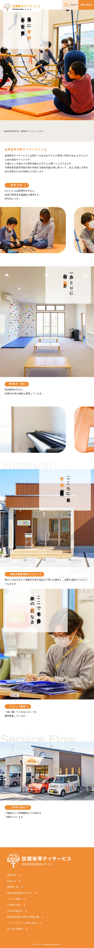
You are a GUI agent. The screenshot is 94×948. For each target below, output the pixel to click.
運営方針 (17, 185)
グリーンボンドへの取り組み (22, 923)
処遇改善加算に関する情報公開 (23, 917)
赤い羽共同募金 (15, 929)
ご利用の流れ (18, 807)
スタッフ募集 (18, 706)
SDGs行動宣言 (15, 911)
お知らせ (11, 881)
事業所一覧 (16, 384)
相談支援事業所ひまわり (24, 574)
